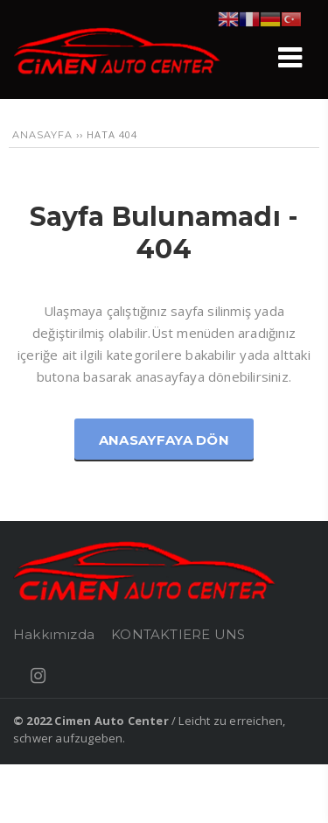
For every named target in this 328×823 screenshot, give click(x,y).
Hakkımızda (53, 634)
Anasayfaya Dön (164, 440)
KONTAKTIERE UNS (178, 634)
